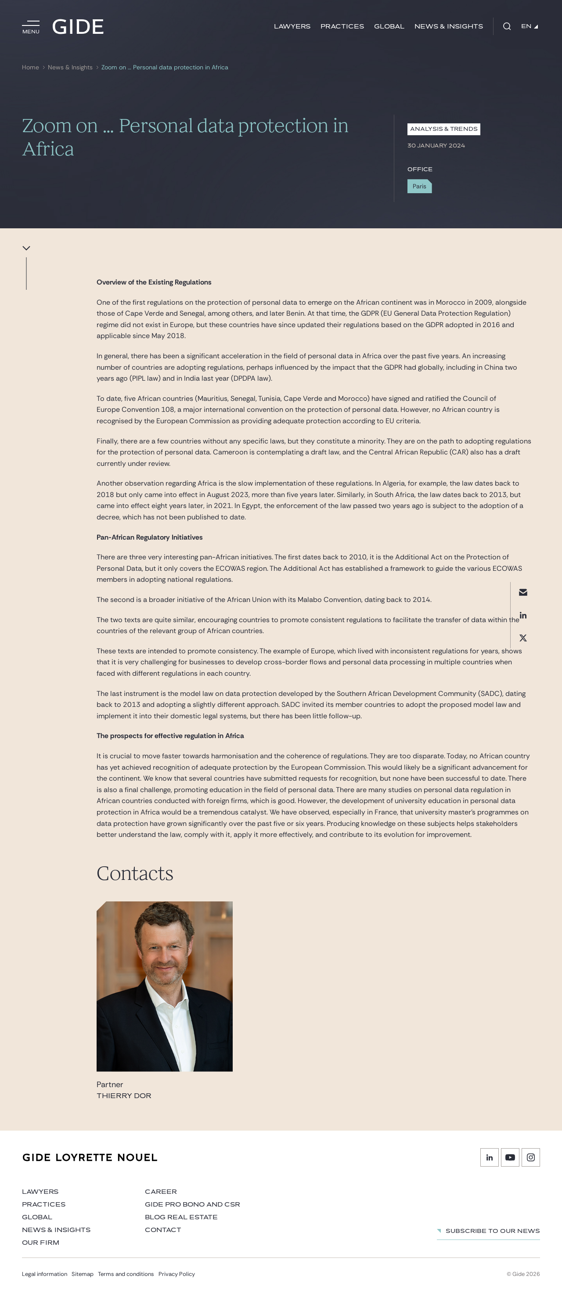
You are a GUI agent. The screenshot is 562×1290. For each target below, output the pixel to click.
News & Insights (448, 26)
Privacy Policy (177, 1274)
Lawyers (292, 26)
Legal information (44, 1274)
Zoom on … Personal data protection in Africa (164, 67)
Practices (342, 26)
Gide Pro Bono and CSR (192, 1204)
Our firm (40, 1243)
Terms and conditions (126, 1274)
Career (161, 1192)
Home (30, 67)
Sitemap (83, 1274)
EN (529, 26)
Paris (419, 186)
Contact (163, 1230)
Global (389, 26)
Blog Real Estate (181, 1217)
